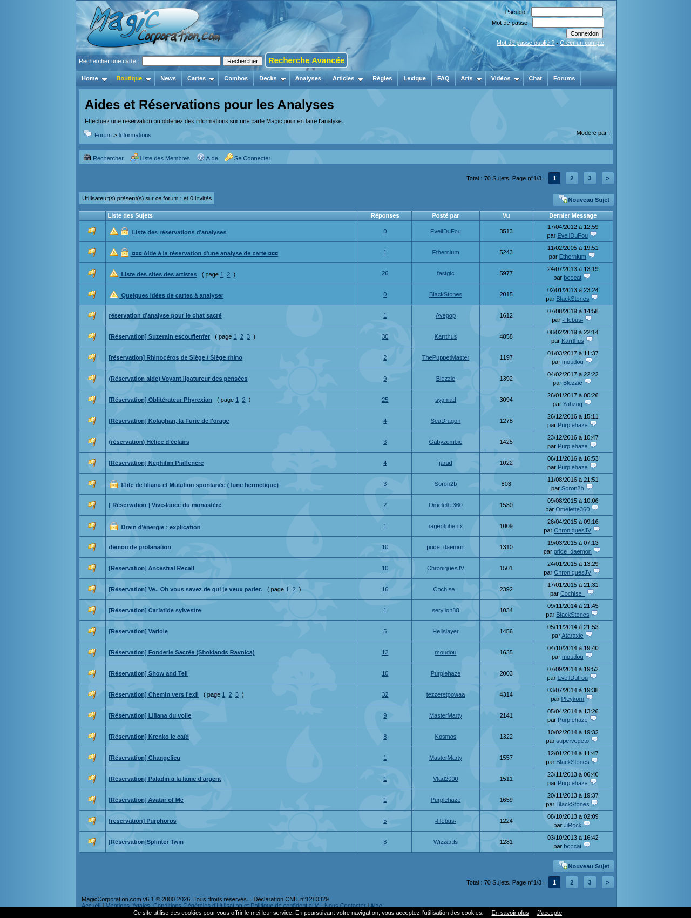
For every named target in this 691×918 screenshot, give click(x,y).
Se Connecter (247, 158)
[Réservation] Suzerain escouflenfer (159, 336)
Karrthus (446, 336)
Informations (134, 135)
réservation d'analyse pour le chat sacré (165, 315)
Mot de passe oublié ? (526, 42)
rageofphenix (446, 526)
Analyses (308, 78)
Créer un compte (582, 42)
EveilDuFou (445, 231)
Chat (535, 78)
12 (385, 652)
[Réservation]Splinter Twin (146, 842)
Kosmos (446, 736)
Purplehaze (573, 425)
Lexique (414, 78)
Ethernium (445, 252)
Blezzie (445, 378)
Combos (236, 78)
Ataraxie (572, 635)
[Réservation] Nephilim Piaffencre (156, 463)
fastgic (446, 273)
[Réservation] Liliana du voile (150, 715)
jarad (445, 463)
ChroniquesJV (572, 530)
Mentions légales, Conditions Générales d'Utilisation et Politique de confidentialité (212, 905)
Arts (471, 78)
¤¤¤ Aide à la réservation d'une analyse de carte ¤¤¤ (204, 253)
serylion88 (445, 610)
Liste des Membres (160, 158)
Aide (207, 158)
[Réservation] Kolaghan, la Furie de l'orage (169, 420)
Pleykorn (572, 699)
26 (385, 273)
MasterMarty (445, 715)
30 (385, 336)
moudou (573, 362)
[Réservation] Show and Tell (148, 673)
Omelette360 (446, 505)
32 (385, 694)
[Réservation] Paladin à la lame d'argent (165, 778)
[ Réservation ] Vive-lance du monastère (165, 505)
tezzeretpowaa (445, 694)
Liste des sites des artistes (158, 274)
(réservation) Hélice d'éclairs (149, 441)
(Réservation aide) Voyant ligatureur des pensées (178, 378)
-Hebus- (572, 319)
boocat (572, 277)
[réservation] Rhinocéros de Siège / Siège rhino (175, 357)
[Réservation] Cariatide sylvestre (155, 610)
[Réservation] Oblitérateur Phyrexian (160, 399)
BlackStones (445, 294)
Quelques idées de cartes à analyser (171, 295)
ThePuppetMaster (445, 357)
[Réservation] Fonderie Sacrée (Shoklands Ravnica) (181, 652)
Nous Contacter (344, 905)
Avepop (446, 315)
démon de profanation (140, 547)
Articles (348, 78)
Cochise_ (445, 589)
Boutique (134, 78)
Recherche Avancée (306, 60)
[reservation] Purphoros (142, 821)
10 (385, 547)
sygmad (445, 399)
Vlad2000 (445, 778)
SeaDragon (446, 420)
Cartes (201, 78)
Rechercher (103, 158)
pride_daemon (445, 547)
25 (385, 399)
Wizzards (445, 842)
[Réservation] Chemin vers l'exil (153, 694)
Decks (272, 78)
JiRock (572, 825)
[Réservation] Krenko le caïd (149, 736)
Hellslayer (445, 631)
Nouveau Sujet (584, 198)
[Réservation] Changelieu (144, 757)
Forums (564, 78)
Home (94, 78)
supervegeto (573, 741)
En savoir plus (510, 912)
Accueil (91, 905)
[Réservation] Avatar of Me (146, 799)
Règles (382, 78)
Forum (103, 135)
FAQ (443, 78)
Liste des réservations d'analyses (178, 232)
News (168, 78)
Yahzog (572, 404)
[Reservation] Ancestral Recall (151, 568)
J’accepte (549, 912)
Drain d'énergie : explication (159, 527)
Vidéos (505, 78)
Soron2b (446, 484)
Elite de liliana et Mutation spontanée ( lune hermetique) (199, 485)
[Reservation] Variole (138, 631)
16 (385, 589)
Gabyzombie (446, 441)
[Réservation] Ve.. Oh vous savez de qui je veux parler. (185, 589)
